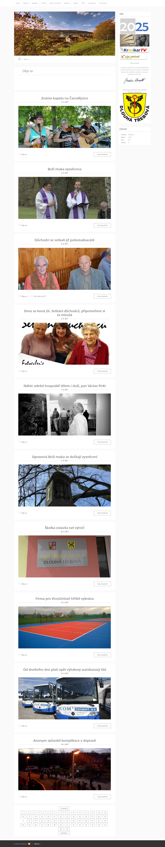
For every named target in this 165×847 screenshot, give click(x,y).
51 (67, 825)
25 (80, 817)
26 (86, 817)
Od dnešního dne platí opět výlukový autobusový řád (64, 669)
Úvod (18, 3)
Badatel (35, 3)
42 (98, 821)
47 (42, 825)
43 (105, 821)
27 (92, 817)
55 (92, 825)
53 (80, 825)
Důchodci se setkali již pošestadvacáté (65, 240)
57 (105, 825)
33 (42, 821)
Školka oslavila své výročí (64, 527)
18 (35, 817)
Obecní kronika (55, 3)
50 (61, 825)
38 (73, 821)
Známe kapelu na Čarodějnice (64, 98)
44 (23, 825)
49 (54, 825)
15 (105, 812)
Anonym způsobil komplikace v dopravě (64, 740)
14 (98, 812)
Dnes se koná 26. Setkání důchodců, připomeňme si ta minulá (64, 313)
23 (67, 817)
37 (67, 821)
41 (92, 821)
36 (61, 821)
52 (73, 825)
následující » (64, 833)
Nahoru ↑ (37, 844)
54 (86, 825)
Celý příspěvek (102, 154)
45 (29, 825)
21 (54, 817)
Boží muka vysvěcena (64, 169)
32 (35, 821)
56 (99, 825)
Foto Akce (103, 3)
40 (86, 821)
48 (48, 825)
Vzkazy (75, 3)
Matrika (67, 3)
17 (29, 817)
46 (35, 825)
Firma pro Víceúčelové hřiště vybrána (65, 598)
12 (86, 812)
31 (29, 821)
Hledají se (92, 3)
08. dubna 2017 (40, 296)
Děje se (26, 3)
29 (105, 817)
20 (48, 817)
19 (42, 817)
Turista (43, 3)
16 (23, 817)
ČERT (83, 3)
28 (99, 817)
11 (80, 812)
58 (61, 829)
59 (67, 829)
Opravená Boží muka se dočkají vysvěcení (64, 457)
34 (48, 821)
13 (92, 812)
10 (73, 812)
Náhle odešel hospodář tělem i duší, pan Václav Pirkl (65, 386)
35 (54, 821)
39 (80, 821)
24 (73, 817)
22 (61, 817)
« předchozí (64, 808)
